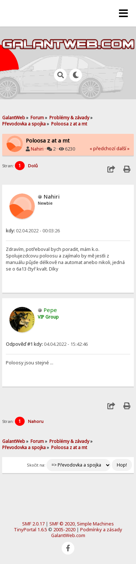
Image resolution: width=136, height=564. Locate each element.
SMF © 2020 (62, 523)
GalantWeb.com (68, 535)
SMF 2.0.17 (33, 523)
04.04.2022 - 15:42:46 (47, 344)
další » (122, 148)
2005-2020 (64, 529)
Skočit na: (36, 465)
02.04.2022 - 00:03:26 (33, 230)
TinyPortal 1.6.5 (30, 529)
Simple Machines (95, 523)
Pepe (50, 309)
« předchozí (102, 148)
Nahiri (37, 148)
